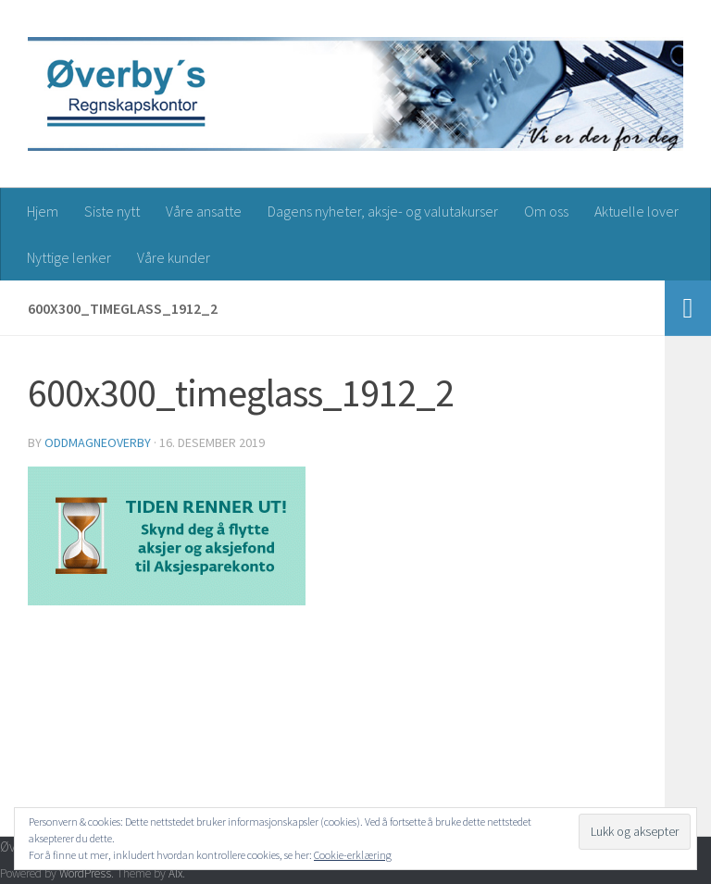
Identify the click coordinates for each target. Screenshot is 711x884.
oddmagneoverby (97, 442)
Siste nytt (112, 211)
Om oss (546, 211)
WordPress (85, 873)
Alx (175, 873)
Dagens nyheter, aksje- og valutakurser (383, 211)
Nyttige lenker (69, 257)
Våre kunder (173, 257)
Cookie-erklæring (353, 855)
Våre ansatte (204, 211)
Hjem (42, 211)
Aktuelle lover (636, 211)
